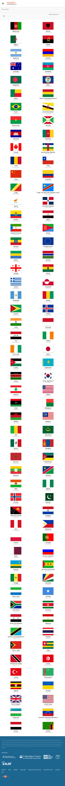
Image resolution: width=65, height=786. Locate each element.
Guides (15, 770)
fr (7, 776)
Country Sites (48, 770)
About (4, 770)
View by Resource (54, 14)
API (2, 772)
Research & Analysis (34, 770)
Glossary (23, 770)
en (5, 776)
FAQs (9, 770)
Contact (57, 770)
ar (2, 776)
